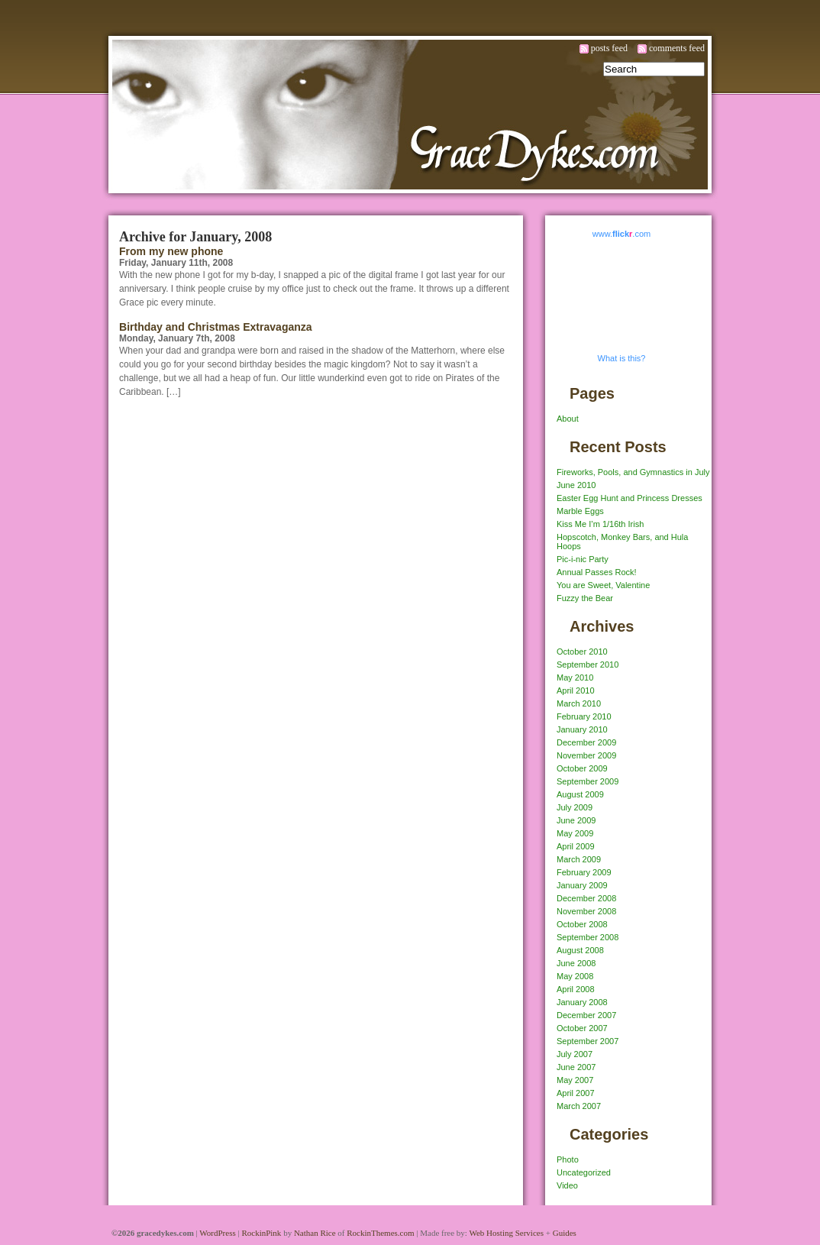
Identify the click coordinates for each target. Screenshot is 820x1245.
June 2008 (576, 963)
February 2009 (584, 872)
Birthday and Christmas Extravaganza (215, 327)
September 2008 (587, 937)
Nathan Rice (315, 1232)
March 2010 (579, 703)
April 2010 (576, 690)
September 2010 (587, 664)
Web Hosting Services (506, 1232)
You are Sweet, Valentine (603, 585)
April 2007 (576, 1093)
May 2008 (575, 976)
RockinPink (261, 1232)
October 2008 (582, 924)
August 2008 (580, 950)
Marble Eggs (580, 511)
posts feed (609, 48)
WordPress (217, 1232)
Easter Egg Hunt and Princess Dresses (629, 498)
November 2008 (586, 911)
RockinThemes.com (380, 1232)
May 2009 (575, 833)
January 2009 (582, 885)
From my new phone (171, 251)
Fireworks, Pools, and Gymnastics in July (633, 472)
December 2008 (586, 898)
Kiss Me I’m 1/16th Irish (600, 524)
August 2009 (580, 794)
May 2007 (575, 1080)
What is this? (622, 358)
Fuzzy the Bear (585, 598)
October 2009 (582, 768)
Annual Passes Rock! (597, 572)
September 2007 (587, 1041)
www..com (621, 233)
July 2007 (574, 1054)
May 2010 (575, 677)
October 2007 (582, 1028)
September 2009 (587, 781)
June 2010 (576, 485)
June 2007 (576, 1067)
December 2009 (586, 742)
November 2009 (586, 755)
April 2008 (576, 989)
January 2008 (582, 1002)
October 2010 (582, 651)
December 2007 (586, 1015)
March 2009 (579, 859)
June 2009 (576, 820)
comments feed (677, 48)
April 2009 (576, 846)
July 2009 (574, 807)
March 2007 (579, 1106)
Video (567, 1185)
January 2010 (582, 729)
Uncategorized (584, 1172)
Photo (568, 1159)
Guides (564, 1232)
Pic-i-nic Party (583, 559)
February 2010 (584, 716)
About (568, 418)
